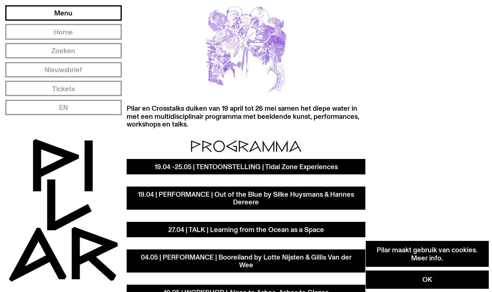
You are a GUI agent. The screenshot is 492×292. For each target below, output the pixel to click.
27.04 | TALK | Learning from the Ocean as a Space (246, 229)
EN (63, 107)
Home (63, 31)
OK (427, 279)
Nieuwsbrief (63, 69)
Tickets (63, 88)
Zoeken (63, 50)
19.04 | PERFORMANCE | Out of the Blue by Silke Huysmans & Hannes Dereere (246, 198)
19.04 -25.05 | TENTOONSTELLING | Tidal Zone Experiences (246, 166)
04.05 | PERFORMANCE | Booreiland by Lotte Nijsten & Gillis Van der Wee (246, 261)
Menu (63, 12)
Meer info (426, 257)
